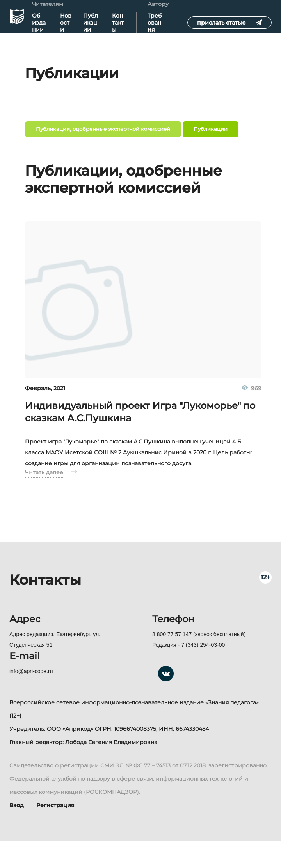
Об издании (39, 22)
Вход (16, 805)
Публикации (90, 22)
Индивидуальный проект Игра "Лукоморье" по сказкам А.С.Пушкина (140, 412)
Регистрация (55, 805)
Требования (155, 22)
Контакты (118, 22)
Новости (65, 22)
